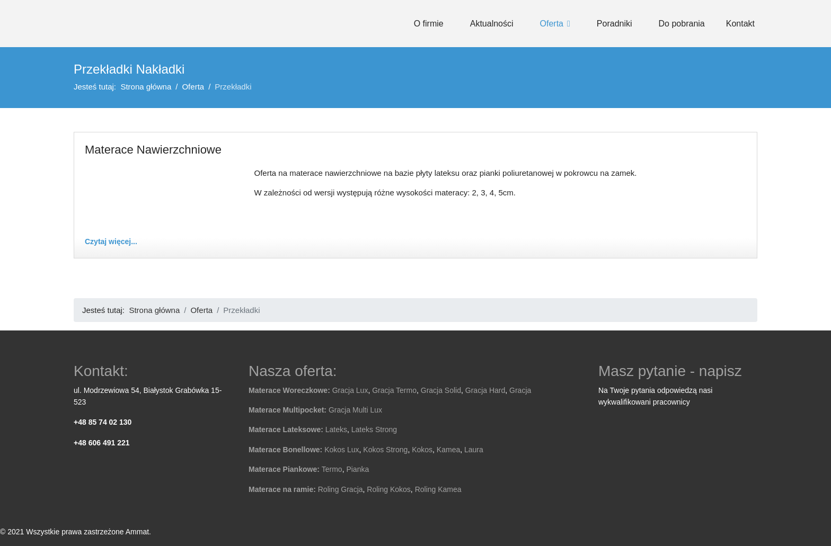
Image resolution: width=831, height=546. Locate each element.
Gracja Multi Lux (355, 410)
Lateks (336, 429)
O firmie (429, 23)
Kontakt (740, 23)
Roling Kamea (438, 489)
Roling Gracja (340, 489)
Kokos (422, 449)
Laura (473, 449)
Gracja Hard (485, 390)
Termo (332, 469)
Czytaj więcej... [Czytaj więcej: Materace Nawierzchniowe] (111, 241)
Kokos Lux (341, 449)
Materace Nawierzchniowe (153, 149)
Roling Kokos (389, 489)
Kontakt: (101, 371)
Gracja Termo (394, 390)
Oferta (551, 23)
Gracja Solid (441, 390)
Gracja (520, 390)
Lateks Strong (374, 429)
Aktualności (492, 23)
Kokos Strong (385, 449)
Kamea (448, 449)
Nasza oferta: (293, 371)
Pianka (357, 469)
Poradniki (614, 23)
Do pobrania (682, 23)
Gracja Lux (350, 390)
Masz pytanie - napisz (670, 371)
